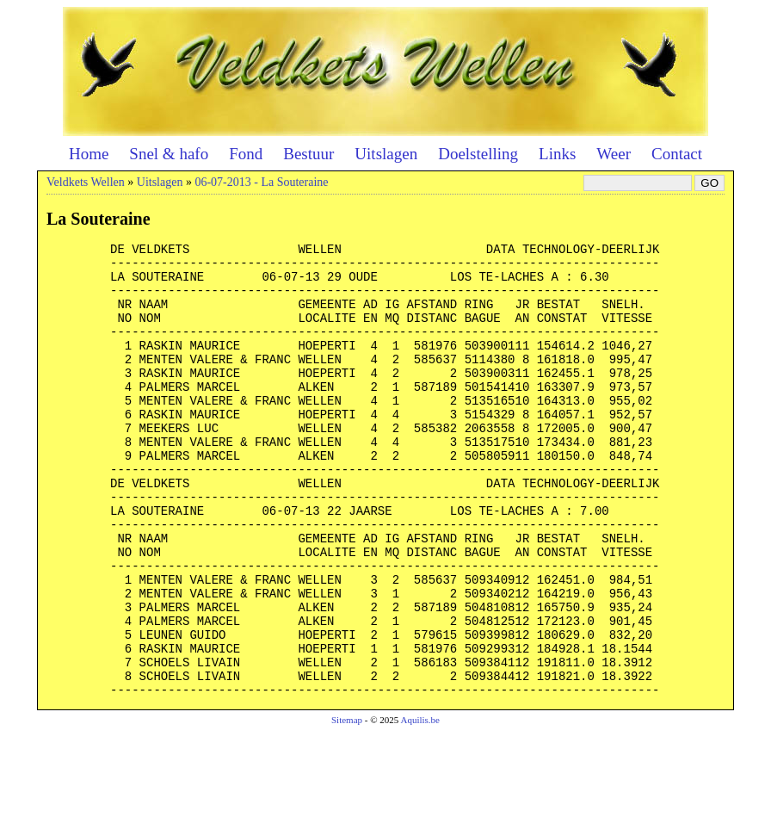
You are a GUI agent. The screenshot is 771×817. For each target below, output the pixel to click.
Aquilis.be (420, 805)
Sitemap (346, 805)
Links (557, 154)
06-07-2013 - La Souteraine (261, 182)
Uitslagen (386, 154)
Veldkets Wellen (85, 182)
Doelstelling (478, 154)
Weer (613, 154)
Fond (245, 154)
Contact (676, 154)
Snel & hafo (168, 154)
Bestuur (308, 154)
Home (88, 154)
